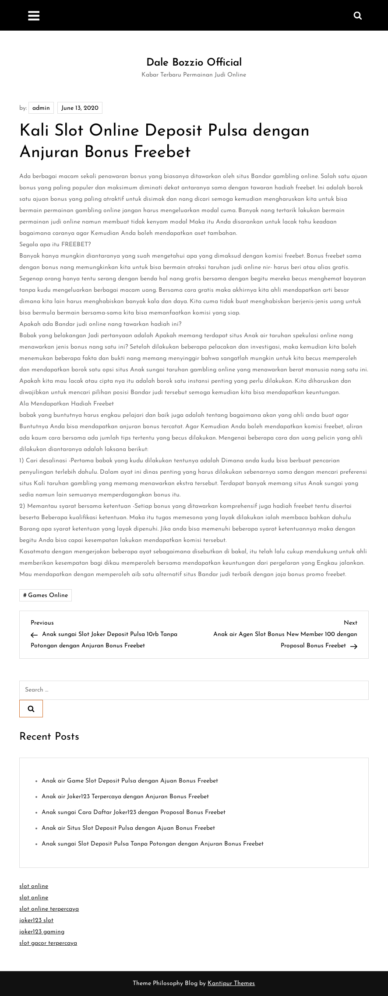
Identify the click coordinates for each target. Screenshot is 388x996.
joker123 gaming (41, 932)
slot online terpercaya (49, 909)
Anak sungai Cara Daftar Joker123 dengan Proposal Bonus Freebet (134, 812)
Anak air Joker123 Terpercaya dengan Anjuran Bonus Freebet (125, 796)
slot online (33, 886)
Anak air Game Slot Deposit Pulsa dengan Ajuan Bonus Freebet (130, 781)
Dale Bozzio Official (194, 63)
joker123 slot (36, 920)
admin (41, 108)
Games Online (48, 595)
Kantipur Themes (231, 983)
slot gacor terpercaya (48, 943)
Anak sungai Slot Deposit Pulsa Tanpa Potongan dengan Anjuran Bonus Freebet (153, 844)
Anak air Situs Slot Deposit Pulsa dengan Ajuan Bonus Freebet (128, 828)
